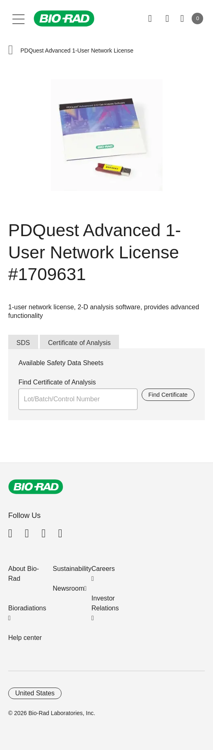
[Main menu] (18, 18)
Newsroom (68, 588)
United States (35, 693)
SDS (23, 342)
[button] (10, 51)
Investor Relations (105, 603)
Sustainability (72, 568)
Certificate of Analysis (79, 342)
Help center (25, 637)
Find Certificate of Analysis (57, 382)
